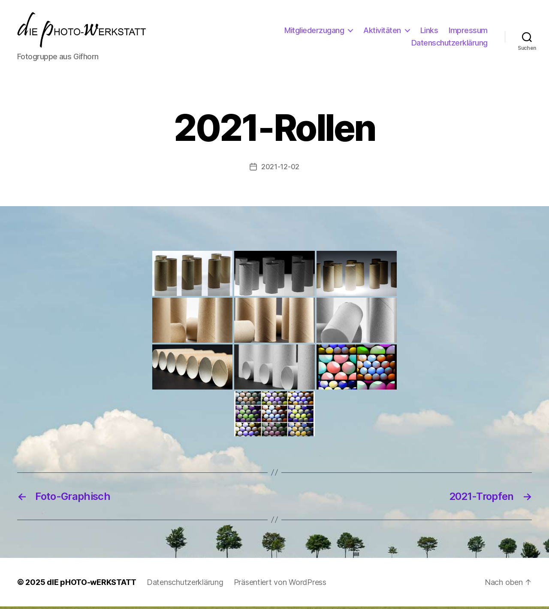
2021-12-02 (280, 169)
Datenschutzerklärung (449, 44)
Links (429, 31)
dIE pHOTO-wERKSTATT (91, 584)
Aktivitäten (382, 31)
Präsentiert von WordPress (280, 584)
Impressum (468, 31)
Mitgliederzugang (314, 31)
